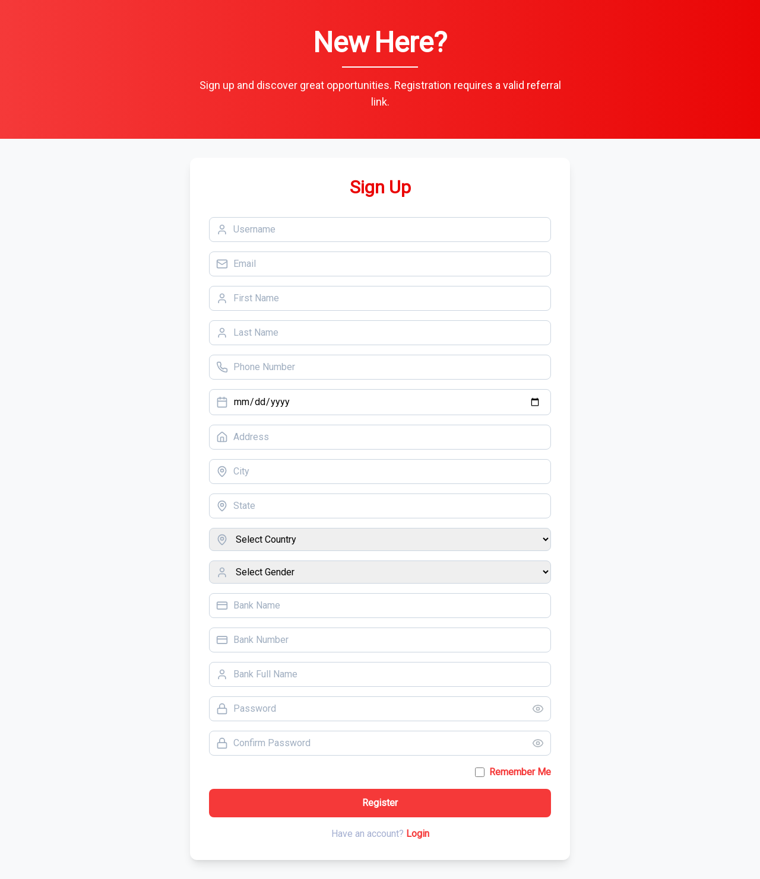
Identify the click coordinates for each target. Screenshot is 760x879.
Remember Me (520, 772)
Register (380, 802)
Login (417, 833)
